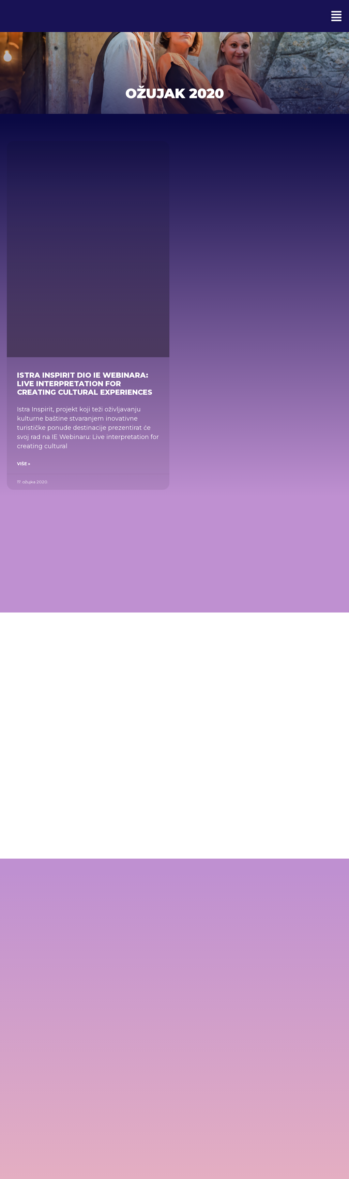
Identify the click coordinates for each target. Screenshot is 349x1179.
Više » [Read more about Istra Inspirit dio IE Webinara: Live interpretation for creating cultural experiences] (23, 463)
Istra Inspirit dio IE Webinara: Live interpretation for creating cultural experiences (84, 383)
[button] (336, 16)
